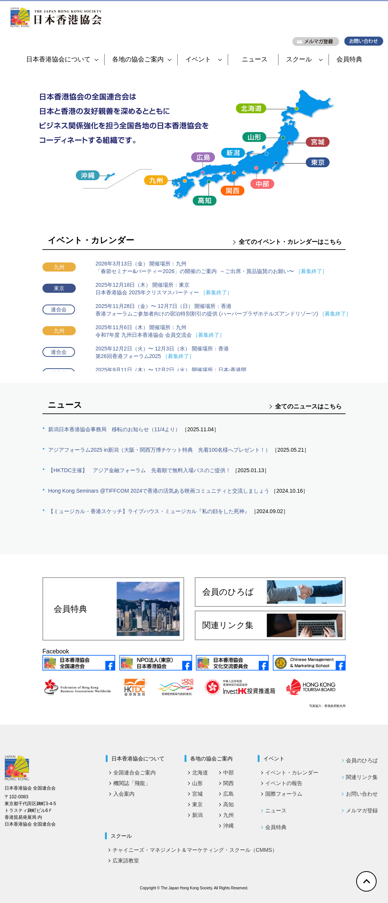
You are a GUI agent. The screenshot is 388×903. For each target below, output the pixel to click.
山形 (197, 783)
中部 (228, 773)
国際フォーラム (283, 794)
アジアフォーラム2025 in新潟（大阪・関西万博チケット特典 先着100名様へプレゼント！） (159, 450)
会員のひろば (272, 592)
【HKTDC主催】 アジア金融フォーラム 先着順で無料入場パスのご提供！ (139, 470)
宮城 (197, 794)
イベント (203, 59)
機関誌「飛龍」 (131, 783)
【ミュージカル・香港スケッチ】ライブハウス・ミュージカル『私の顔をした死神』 (149, 511)
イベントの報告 (283, 783)
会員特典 (349, 59)
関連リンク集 (272, 625)
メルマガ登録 (362, 810)
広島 (228, 794)
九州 (228, 815)
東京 (197, 804)
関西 (228, 783)
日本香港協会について (62, 59)
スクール (304, 59)
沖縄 (228, 826)
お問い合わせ (362, 794)
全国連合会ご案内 (134, 773)
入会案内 (124, 794)
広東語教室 (126, 860)
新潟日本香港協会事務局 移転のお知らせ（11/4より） (114, 429)
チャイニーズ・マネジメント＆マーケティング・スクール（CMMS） (195, 850)
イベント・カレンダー (291, 773)
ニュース (255, 59)
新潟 (197, 815)
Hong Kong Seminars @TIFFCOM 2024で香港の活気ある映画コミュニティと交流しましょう (158, 491)
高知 (228, 804)
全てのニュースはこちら (308, 406)
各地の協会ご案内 (141, 59)
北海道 (200, 773)
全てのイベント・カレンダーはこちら (290, 242)
